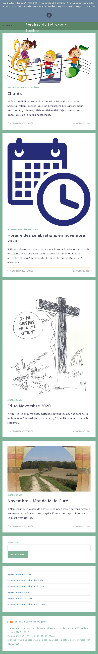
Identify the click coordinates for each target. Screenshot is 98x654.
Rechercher (13, 542)
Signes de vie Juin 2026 (19, 574)
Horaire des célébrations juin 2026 (25, 580)
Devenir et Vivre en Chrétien (23, 88)
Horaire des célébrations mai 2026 (25, 586)
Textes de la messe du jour (29, 621)
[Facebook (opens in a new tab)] (49, 15)
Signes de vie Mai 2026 (19, 592)
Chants (14, 93)
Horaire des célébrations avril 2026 (26, 604)
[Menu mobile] (7, 25)
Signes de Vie (14, 400)
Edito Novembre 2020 (29, 405)
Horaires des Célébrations (22, 230)
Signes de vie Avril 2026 (20, 598)
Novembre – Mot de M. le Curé (37, 500)
